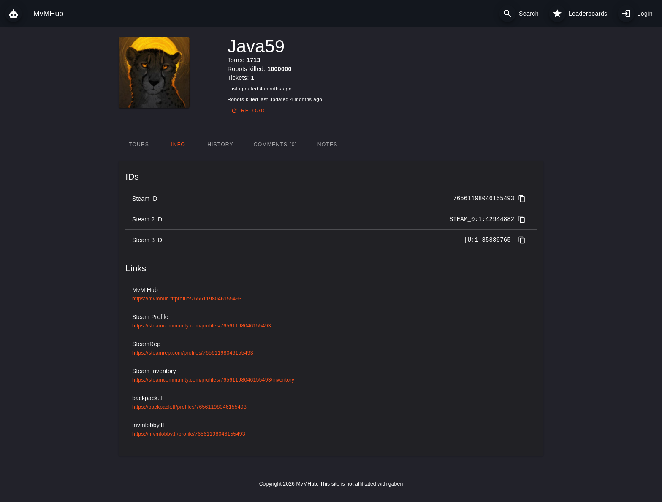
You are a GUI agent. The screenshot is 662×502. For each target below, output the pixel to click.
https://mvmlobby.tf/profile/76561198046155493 (188, 434)
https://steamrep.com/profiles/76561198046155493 (192, 353)
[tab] (139, 144)
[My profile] (626, 13)
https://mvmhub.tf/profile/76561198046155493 (186, 299)
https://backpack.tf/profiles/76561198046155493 (189, 407)
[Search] (507, 13)
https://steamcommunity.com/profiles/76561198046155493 (201, 326)
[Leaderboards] (557, 13)
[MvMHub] (13, 13)
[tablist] (331, 144)
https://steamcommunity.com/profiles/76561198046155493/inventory (213, 380)
